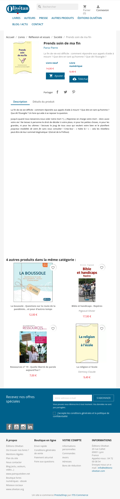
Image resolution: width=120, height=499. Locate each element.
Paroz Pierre (51, 47)
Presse (43, 18)
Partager (57, 92)
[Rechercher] (57, 7)
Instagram (23, 427)
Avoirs (65, 457)
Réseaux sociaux (14, 485)
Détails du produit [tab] (43, 101)
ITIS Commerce (80, 494)
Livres (16, 18)
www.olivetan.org (15, 489)
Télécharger (80, 79)
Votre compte (71, 440)
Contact (37, 24)
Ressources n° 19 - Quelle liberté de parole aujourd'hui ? (33, 368)
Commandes (68, 453)
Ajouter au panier (57, 76)
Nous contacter (14, 462)
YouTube (16, 427)
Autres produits (63, 18)
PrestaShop (60, 494)
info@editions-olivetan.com (102, 469)
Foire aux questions (44, 461)
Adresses (67, 461)
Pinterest (73, 92)
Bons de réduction (71, 465)
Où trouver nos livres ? (17, 450)
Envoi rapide (40, 445)
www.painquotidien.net (18, 473)
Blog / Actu (20, 24)
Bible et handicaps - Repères (87, 305)
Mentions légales (14, 454)
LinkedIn (30, 427)
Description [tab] (20, 101)
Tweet (65, 92)
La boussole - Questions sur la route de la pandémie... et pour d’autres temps (33, 307)
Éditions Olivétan (90, 18)
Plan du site (12, 458)
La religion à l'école (87, 366)
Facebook (9, 427)
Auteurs (29, 18)
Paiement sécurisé (43, 457)
